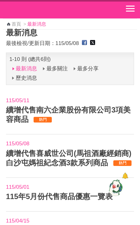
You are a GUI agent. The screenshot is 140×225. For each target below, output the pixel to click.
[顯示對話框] (125, 176)
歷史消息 (26, 78)
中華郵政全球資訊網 (39, 10)
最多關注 (57, 69)
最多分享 (88, 69)
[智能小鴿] (115, 187)
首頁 (16, 24)
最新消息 (26, 69)
